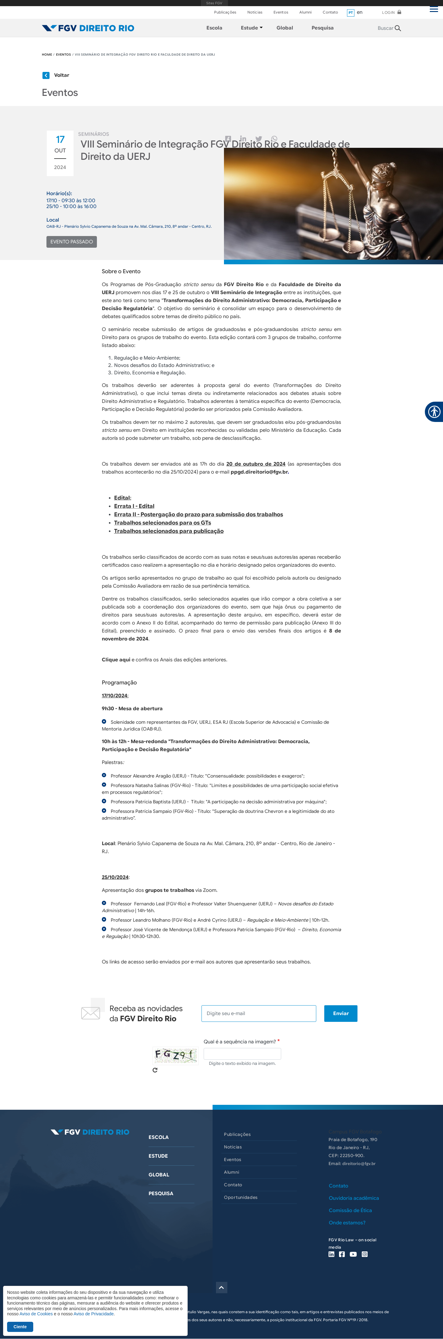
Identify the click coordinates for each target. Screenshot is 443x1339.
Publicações (225, 12)
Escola (159, 1137)
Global (159, 1175)
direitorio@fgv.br (359, 1163)
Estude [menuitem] (249, 28)
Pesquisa (161, 1194)
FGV (214, 3)
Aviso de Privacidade (94, 1313)
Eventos (280, 12)
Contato (330, 12)
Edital (122, 497)
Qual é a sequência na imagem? (240, 1042)
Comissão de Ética (350, 1210)
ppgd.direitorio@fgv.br (259, 472)
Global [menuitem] (285, 28)
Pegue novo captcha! (155, 1070)
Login (388, 12)
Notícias (254, 12)
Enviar (341, 1013)
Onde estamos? (347, 1223)
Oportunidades (241, 1197)
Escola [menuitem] (214, 28)
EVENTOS (63, 55)
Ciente (20, 1326)
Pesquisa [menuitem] (323, 28)
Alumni (305, 12)
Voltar (61, 75)
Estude (158, 1156)
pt (351, 12)
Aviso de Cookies (36, 1313)
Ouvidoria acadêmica (354, 1198)
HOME (47, 55)
